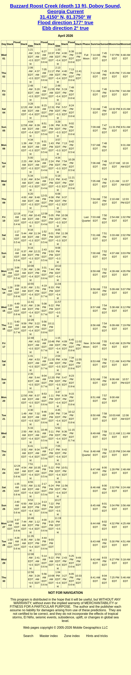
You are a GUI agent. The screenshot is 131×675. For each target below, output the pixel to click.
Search (28, 636)
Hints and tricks (97, 636)
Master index (49, 636)
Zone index (72, 636)
